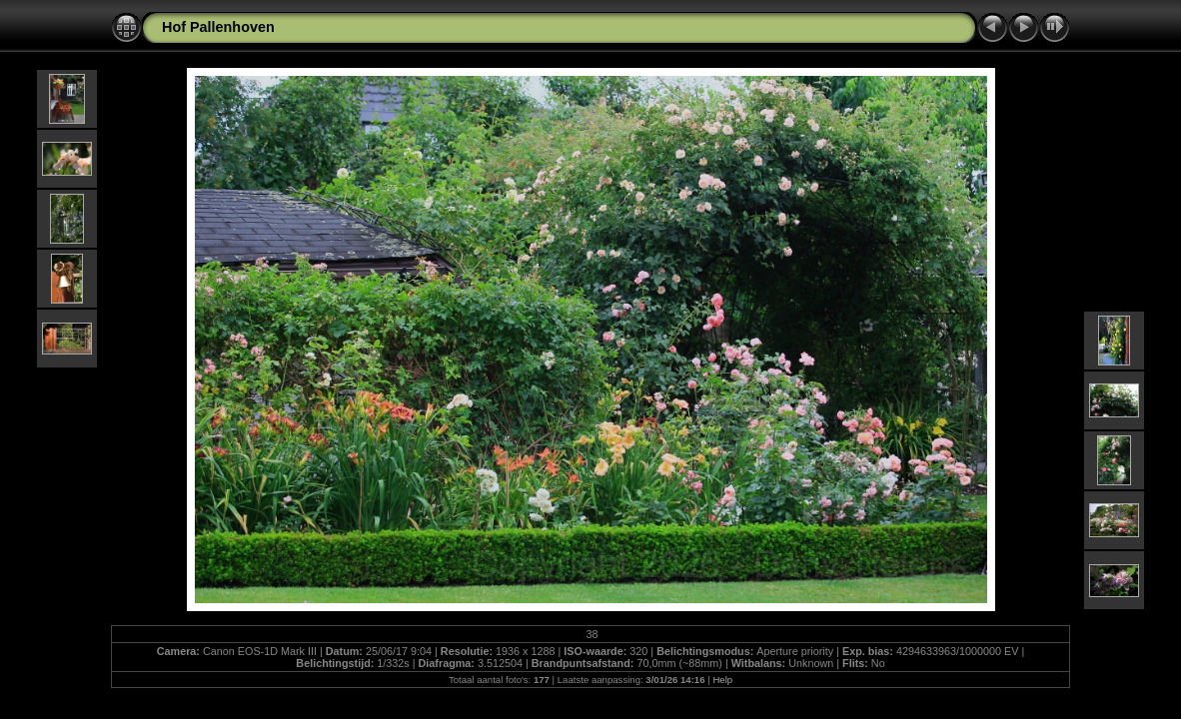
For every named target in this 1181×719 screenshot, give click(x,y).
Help (722, 679)
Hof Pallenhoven (218, 27)
